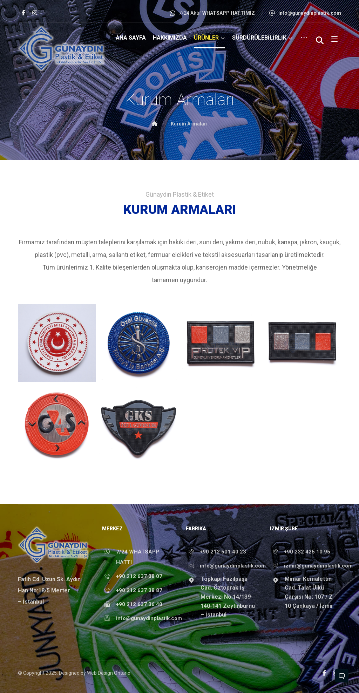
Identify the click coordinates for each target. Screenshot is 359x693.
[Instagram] (34, 12)
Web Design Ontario (108, 673)
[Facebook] (23, 12)
